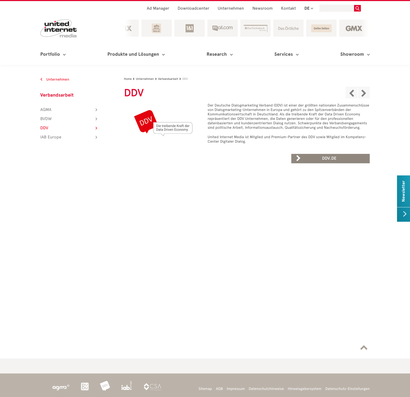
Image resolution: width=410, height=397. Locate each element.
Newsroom (262, 8)
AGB (219, 389)
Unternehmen (231, 8)
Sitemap (205, 389)
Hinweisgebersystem (305, 389)
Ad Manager (158, 8)
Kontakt (288, 8)
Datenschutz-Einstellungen (347, 389)
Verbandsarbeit (57, 95)
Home (130, 79)
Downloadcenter (193, 8)
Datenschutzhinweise (266, 389)
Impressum (236, 389)
